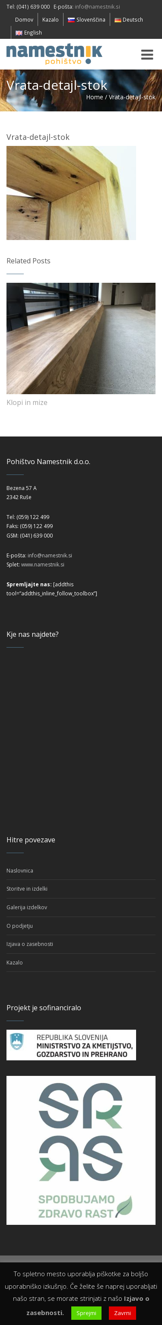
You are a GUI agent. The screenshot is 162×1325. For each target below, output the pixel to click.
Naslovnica (19, 870)
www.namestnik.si (42, 564)
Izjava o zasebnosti (29, 944)
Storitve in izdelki (27, 888)
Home (94, 97)
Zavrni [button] (122, 1313)
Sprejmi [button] (86, 1313)
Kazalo (14, 962)
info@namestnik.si (97, 6)
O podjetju (19, 926)
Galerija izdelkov (26, 907)
